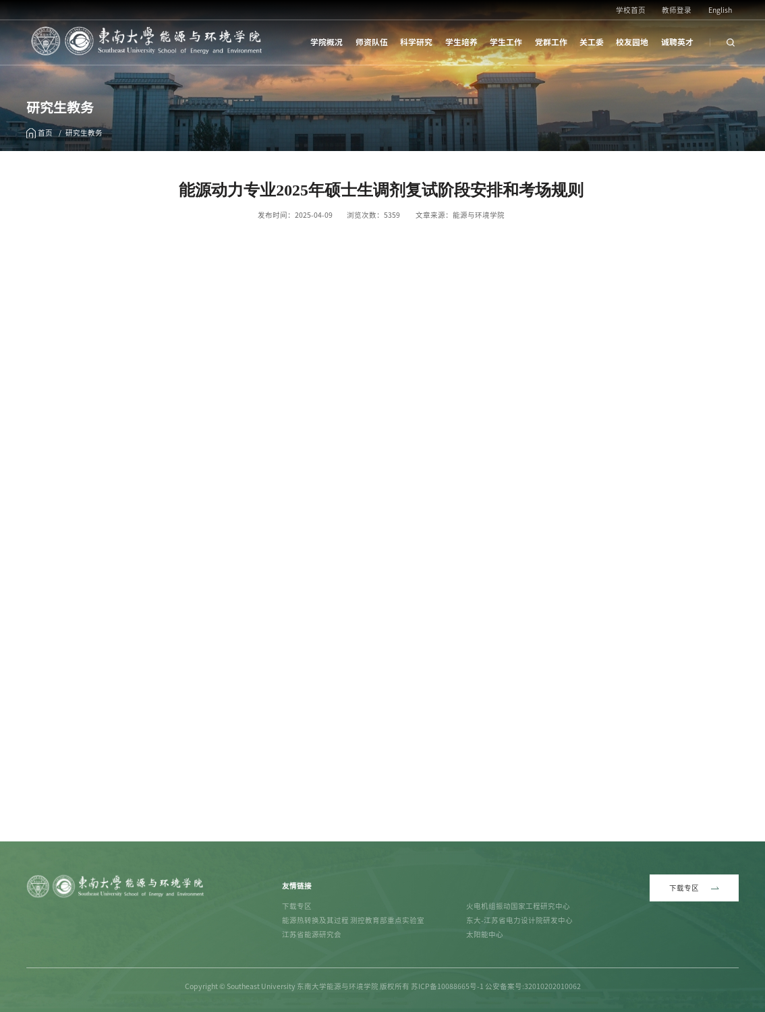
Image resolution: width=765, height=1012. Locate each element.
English (720, 10)
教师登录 (676, 10)
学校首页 (631, 10)
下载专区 (297, 906)
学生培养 (461, 42)
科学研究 (416, 42)
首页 (45, 132)
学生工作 (506, 42)
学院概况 (326, 42)
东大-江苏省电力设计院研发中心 (519, 920)
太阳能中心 (484, 934)
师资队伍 (372, 42)
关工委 (591, 42)
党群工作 (551, 42)
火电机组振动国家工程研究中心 (518, 906)
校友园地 (632, 42)
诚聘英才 (677, 42)
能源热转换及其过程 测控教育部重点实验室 (353, 920)
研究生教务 (84, 132)
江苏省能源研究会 (311, 934)
